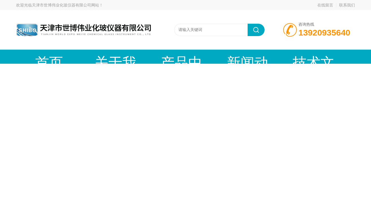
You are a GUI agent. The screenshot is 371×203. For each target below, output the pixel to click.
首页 (37, 56)
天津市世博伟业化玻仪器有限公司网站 (65, 5)
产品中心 (122, 56)
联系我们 (347, 5)
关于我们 (80, 56)
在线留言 (325, 5)
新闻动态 (164, 56)
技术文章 (207, 56)
